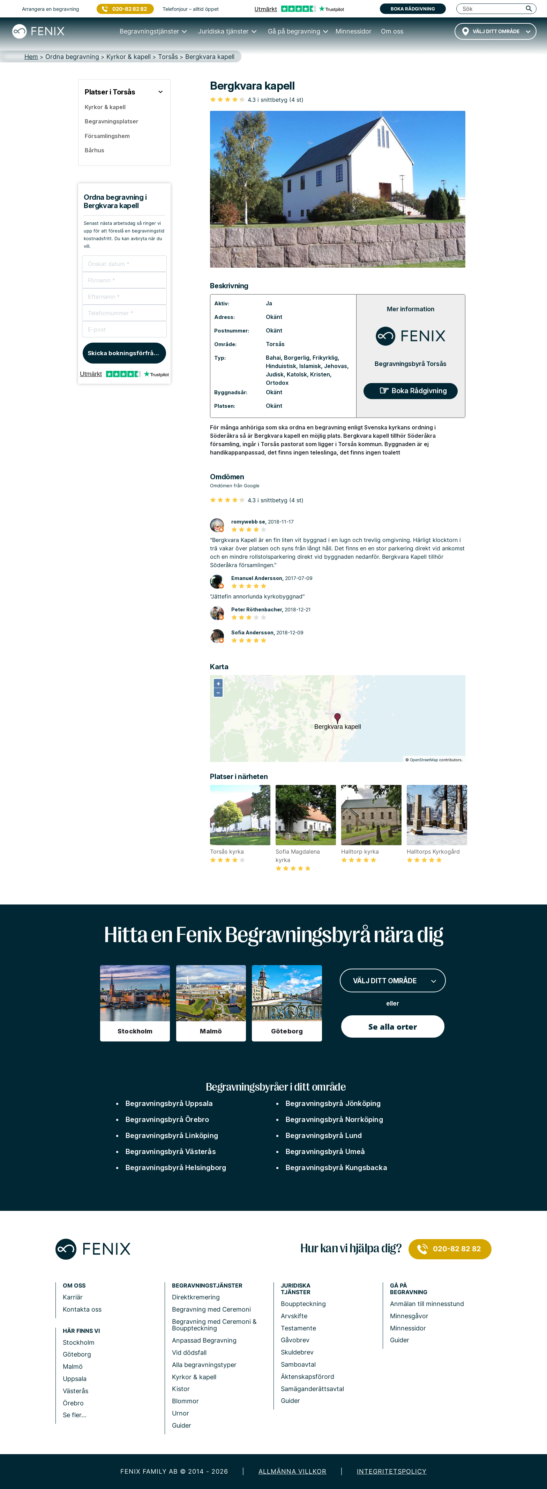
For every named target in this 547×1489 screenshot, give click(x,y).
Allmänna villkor (292, 1471)
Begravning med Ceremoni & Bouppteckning (214, 1325)
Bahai (273, 357)
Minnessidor (408, 1328)
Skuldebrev (297, 1352)
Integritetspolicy (392, 1471)
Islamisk (310, 365)
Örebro (73, 1403)
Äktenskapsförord (307, 1376)
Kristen (320, 374)
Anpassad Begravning (204, 1340)
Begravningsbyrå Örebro (167, 1119)
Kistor (181, 1388)
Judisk (275, 374)
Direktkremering (196, 1297)
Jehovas (335, 365)
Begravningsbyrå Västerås (171, 1151)
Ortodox (277, 382)
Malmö (73, 1366)
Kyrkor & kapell (194, 1377)
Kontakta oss (82, 1309)
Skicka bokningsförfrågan (126, 353)
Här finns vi (81, 1331)
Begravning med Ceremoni (211, 1309)
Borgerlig (296, 357)
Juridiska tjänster (295, 1289)
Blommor (185, 1401)
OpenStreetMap (424, 759)
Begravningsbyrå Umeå (325, 1151)
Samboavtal (298, 1364)
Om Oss (74, 1285)
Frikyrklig (325, 357)
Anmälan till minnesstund (427, 1303)
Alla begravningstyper (204, 1364)
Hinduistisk (281, 365)
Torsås (275, 344)
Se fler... (75, 1415)
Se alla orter (392, 1026)
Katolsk (297, 374)
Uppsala (75, 1378)
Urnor (180, 1413)
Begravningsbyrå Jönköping (333, 1103)
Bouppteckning (303, 1303)
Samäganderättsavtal (312, 1388)
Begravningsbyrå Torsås (411, 363)
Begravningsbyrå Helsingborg (176, 1167)
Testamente (298, 1328)
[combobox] (495, 31)
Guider (181, 1425)
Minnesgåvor (409, 1316)
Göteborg (77, 1354)
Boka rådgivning (413, 9)
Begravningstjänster (207, 1285)
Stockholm (79, 1342)
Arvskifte (294, 1316)
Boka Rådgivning (419, 391)
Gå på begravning (408, 1289)
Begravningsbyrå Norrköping (334, 1119)
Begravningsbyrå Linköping (172, 1135)
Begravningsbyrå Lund (324, 1135)
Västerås (75, 1391)
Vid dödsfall (189, 1352)
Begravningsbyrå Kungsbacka (336, 1167)
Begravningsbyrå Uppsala (169, 1103)
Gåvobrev (295, 1340)
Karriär (73, 1297)
